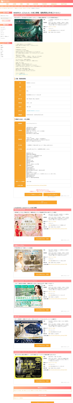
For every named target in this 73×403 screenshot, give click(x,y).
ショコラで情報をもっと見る (33, 194)
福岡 (43, 6)
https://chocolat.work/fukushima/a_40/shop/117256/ (58, 264)
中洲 (46, 6)
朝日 (1, 52)
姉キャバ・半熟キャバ (5, 36)
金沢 (49, 6)
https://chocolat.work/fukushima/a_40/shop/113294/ (58, 369)
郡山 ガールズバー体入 (53, 362)
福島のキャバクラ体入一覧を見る (42, 202)
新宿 (25, 6)
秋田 (15, 6)
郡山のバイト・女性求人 (18, 398)
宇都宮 (29, 6)
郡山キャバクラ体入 (27, 8)
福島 (9, 6)
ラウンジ (2, 34)
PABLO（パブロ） (19, 245)
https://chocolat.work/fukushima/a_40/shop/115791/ (58, 228)
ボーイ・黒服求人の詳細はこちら (22, 74)
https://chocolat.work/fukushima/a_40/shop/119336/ (58, 335)
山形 (12, 6)
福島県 (50, 30)
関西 (21, 4)
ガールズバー (3, 29)
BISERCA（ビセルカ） (20, 15)
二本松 (2, 56)
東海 (28, 4)
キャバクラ (3, 27)
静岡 (36, 6)
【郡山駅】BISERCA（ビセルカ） (33, 110)
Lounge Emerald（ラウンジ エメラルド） (26, 281)
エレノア (16, 316)
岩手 (18, 6)
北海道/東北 (54, 4)
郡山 (1, 49)
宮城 (5, 6)
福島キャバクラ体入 (18, 8)
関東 (7, 4)
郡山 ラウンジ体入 (52, 291)
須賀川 (2, 54)
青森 (22, 6)
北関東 (14, 4)
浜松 (40, 6)
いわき (2, 51)
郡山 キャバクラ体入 (52, 26)
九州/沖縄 (35, 4)
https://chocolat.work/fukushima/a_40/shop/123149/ (58, 298)
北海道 (2, 6)
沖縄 (53, 6)
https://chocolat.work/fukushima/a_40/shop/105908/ (36, 185)
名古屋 (33, 6)
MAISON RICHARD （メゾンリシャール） (26, 210)
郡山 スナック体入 (52, 328)
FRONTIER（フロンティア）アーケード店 (26, 352)
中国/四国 (44, 4)
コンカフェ (3, 38)
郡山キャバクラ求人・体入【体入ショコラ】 (22, 390)
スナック (2, 32)
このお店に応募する (51, 194)
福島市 (2, 47)
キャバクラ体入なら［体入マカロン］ (7, 8)
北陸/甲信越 (64, 4)
